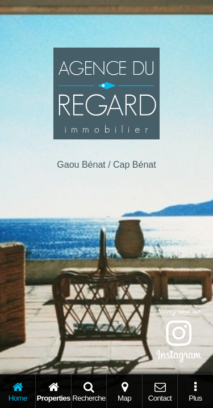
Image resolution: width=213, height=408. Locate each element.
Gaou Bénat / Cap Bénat (106, 164)
